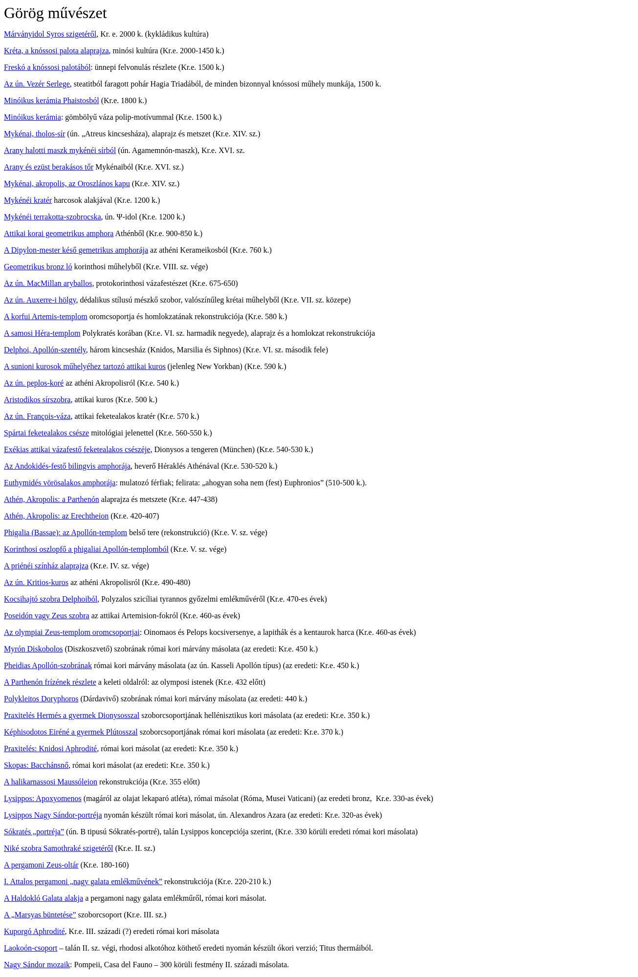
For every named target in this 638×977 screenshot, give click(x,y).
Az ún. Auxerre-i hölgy (40, 300)
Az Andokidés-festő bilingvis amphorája (67, 466)
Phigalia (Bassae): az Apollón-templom (65, 532)
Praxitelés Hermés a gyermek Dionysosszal (71, 715)
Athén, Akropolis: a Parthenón (51, 499)
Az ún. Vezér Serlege (37, 84)
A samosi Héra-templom (42, 333)
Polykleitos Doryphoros (41, 699)
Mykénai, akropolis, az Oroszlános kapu (67, 183)
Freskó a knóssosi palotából (47, 67)
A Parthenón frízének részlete (50, 682)
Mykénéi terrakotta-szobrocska (52, 217)
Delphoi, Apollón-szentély (45, 350)
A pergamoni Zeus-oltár (41, 865)
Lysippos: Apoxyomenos (43, 798)
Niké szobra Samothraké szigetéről (58, 848)
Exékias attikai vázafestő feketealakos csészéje (77, 449)
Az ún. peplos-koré (34, 383)
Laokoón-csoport (30, 948)
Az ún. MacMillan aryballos (48, 283)
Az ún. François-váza (37, 416)
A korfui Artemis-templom (46, 316)
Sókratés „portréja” (34, 831)
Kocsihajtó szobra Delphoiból (50, 599)
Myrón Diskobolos (33, 649)
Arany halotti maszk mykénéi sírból (60, 150)
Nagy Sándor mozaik (37, 964)
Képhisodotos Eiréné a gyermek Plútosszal (71, 732)
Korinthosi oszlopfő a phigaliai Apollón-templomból (86, 549)
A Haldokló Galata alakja (43, 898)
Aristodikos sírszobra (37, 399)
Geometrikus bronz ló (38, 266)
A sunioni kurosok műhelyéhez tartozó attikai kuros (85, 366)
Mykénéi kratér (28, 200)
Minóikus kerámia (32, 117)
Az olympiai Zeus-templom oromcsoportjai (72, 632)
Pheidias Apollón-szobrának (48, 665)
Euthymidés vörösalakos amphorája (59, 482)
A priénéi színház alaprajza (46, 566)
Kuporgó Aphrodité (34, 931)
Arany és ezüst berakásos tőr (48, 167)
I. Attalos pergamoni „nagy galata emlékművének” (83, 881)
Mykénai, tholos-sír (34, 134)
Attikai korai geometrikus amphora (58, 233)
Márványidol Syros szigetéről (50, 34)
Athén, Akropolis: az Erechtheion (56, 516)
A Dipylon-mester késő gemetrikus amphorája (76, 250)
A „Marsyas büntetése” (40, 915)
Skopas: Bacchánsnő (36, 765)
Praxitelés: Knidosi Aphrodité (50, 748)
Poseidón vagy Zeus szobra (46, 615)
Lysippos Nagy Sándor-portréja (53, 815)
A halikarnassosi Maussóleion (50, 782)
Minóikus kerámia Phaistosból (51, 100)
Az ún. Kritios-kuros (36, 582)
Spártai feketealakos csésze (46, 433)
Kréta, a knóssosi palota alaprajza (56, 50)
